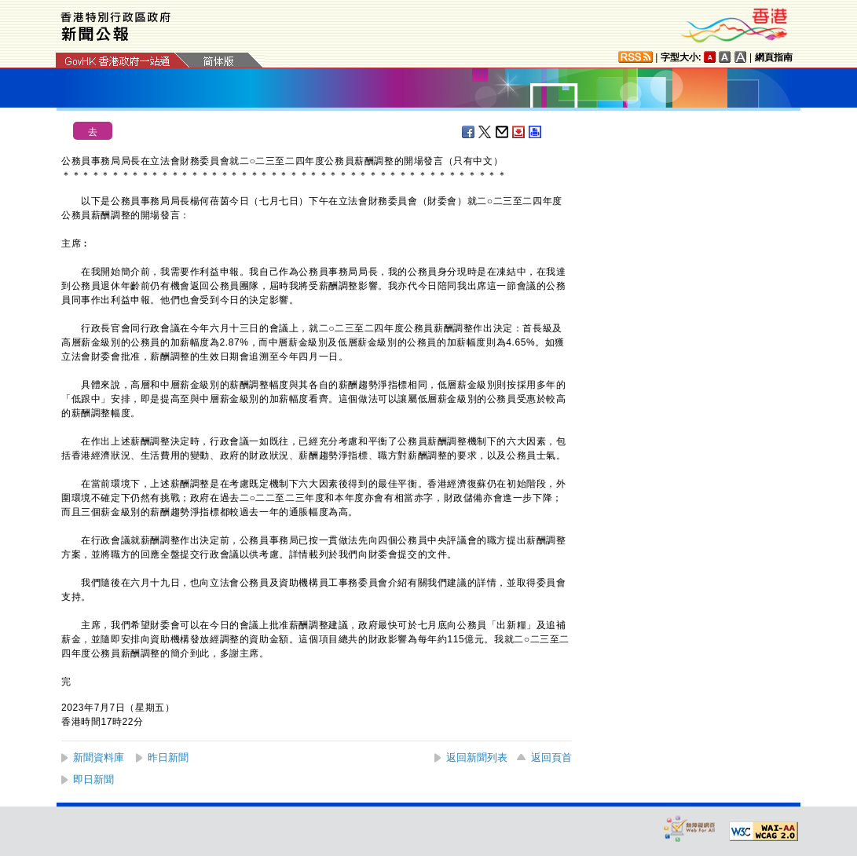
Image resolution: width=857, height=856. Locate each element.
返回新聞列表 (476, 757)
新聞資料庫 (98, 757)
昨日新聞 (168, 757)
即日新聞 (93, 779)
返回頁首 (551, 757)
